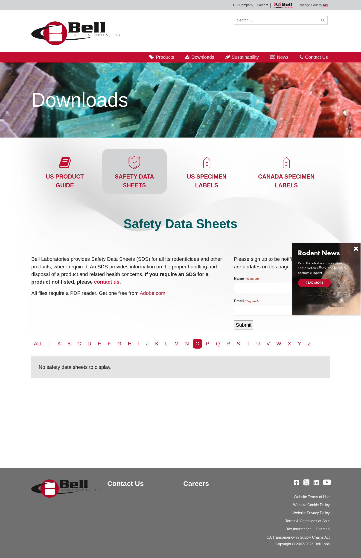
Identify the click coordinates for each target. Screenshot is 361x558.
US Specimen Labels (206, 180)
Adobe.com (152, 293)
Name (246, 278)
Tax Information (298, 529)
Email (246, 301)
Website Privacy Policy (311, 513)
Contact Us (316, 57)
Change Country (313, 5)
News (282, 57)
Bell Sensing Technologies (283, 5)
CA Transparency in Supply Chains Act (298, 537)
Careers (262, 5)
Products (165, 57)
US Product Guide (65, 180)
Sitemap (323, 529)
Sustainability (245, 57)
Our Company (243, 5)
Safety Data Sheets (134, 180)
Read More (314, 283)
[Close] (356, 248)
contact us (106, 282)
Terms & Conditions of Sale (307, 521)
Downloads (202, 57)
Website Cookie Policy (311, 505)
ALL (38, 344)
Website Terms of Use (312, 497)
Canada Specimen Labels (286, 180)
